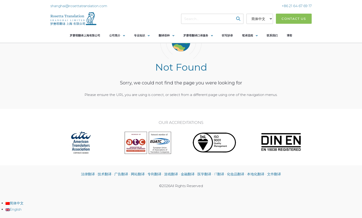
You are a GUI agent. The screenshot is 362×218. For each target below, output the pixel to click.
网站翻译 (138, 174)
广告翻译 (121, 174)
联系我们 (272, 35)
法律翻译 (88, 174)
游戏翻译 (171, 174)
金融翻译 (188, 174)
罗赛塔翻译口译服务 (195, 35)
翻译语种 (164, 35)
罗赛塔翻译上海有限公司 (85, 35)
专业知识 (139, 35)
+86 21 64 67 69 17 (297, 6)
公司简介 (114, 35)
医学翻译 (204, 174)
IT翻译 (219, 174)
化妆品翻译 (235, 174)
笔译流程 (247, 35)
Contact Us (293, 19)
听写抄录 (227, 35)
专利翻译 (154, 174)
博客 (289, 35)
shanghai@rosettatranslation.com (78, 6)
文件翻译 (274, 174)
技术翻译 (105, 174)
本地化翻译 (255, 174)
